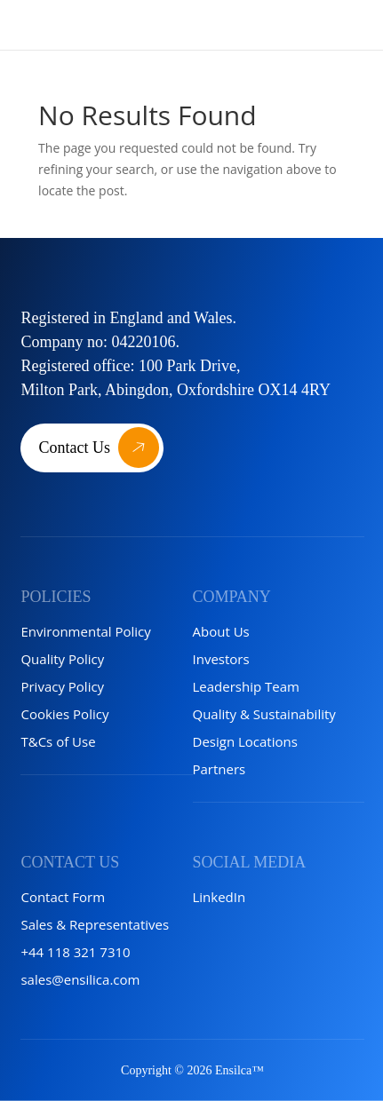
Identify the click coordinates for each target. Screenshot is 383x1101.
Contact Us (74, 447)
